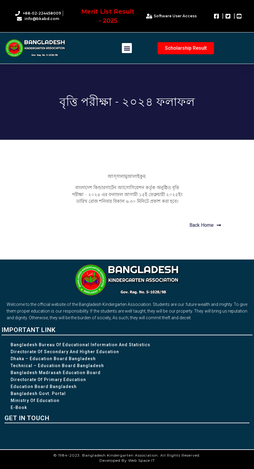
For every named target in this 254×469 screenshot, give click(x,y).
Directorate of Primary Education (48, 379)
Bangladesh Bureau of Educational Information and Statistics (80, 344)
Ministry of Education (35, 400)
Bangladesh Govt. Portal (38, 393)
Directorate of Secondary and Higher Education (65, 351)
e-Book (19, 407)
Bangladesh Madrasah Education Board (56, 372)
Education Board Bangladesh (44, 386)
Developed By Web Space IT (127, 460)
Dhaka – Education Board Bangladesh (53, 358)
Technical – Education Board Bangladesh (57, 365)
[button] (127, 48)
